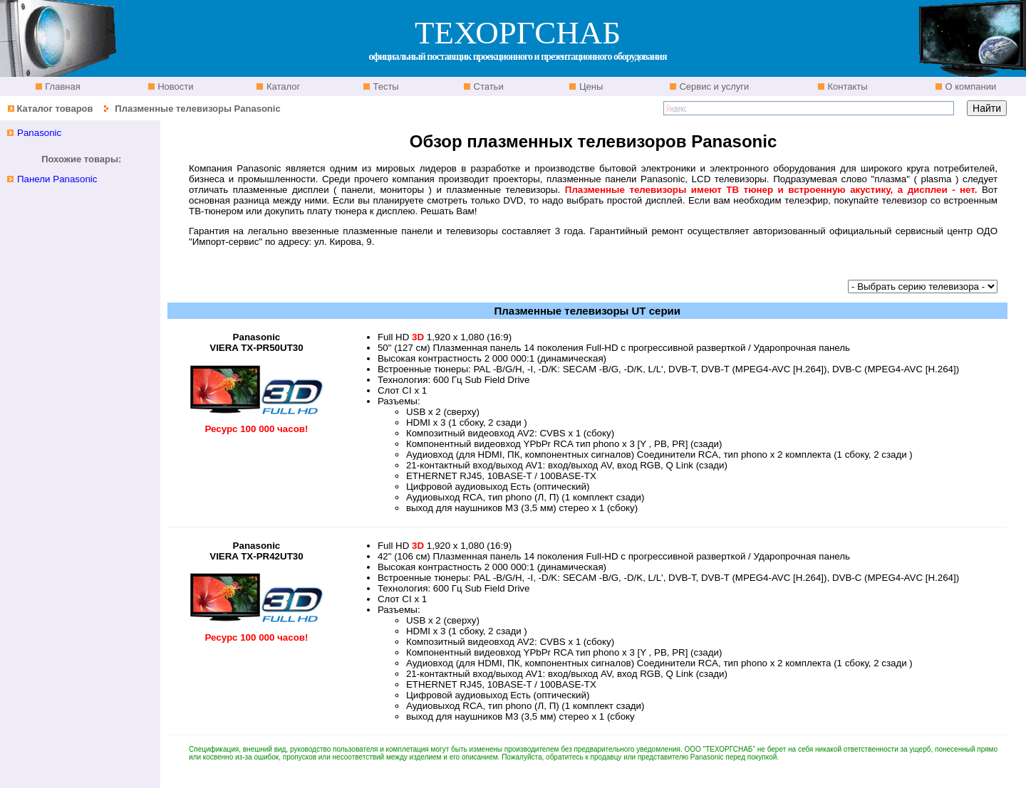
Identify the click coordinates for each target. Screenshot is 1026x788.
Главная (62, 86)
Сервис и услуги (713, 86)
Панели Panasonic (57, 179)
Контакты (846, 86)
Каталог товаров (54, 108)
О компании (969, 86)
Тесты (384, 86)
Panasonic (39, 132)
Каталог (282, 86)
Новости (174, 86)
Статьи (487, 86)
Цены (589, 86)
